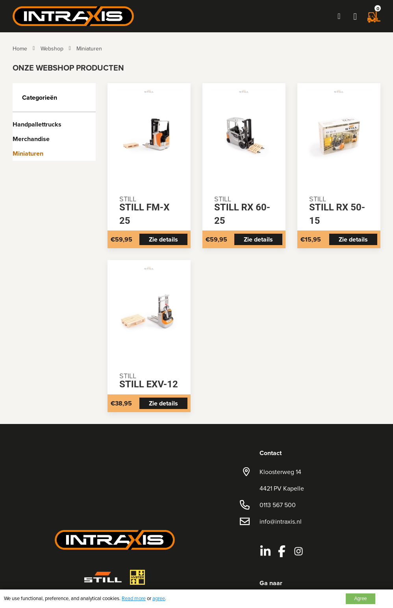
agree (158, 598)
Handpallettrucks (37, 124)
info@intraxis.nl (281, 521)
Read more (134, 598)
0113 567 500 (278, 504)
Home (20, 48)
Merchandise (31, 139)
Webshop (52, 48)
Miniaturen (89, 48)
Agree (360, 598)
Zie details (163, 239)
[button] (355, 16)
